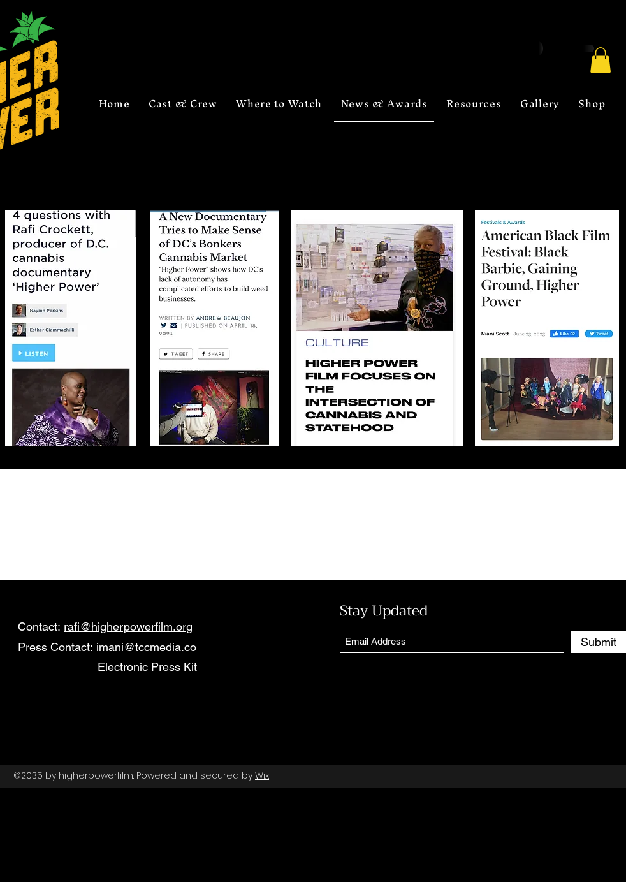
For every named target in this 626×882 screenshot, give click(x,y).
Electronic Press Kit (147, 666)
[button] (600, 60)
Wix (262, 775)
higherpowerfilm (96, 775)
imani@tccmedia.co (146, 647)
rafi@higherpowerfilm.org (128, 626)
